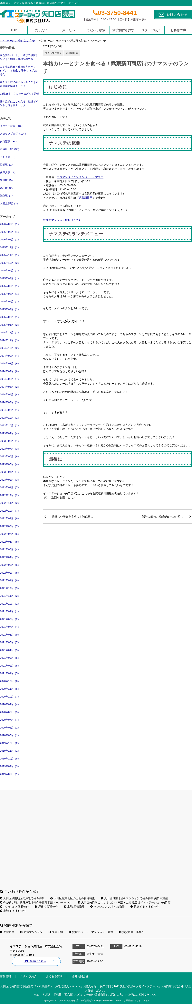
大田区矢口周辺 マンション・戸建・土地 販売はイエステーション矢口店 (124, 902)
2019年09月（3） (10, 766)
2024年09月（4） (10, 355)
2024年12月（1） (10, 332)
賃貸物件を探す (123, 30)
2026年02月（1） (10, 231)
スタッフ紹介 (150, 30)
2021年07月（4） (10, 626)
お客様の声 (178, 30)
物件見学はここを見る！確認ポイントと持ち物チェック (19, 103)
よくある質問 (54, 976)
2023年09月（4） (10, 433)
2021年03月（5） (10, 657)
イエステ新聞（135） (12, 126)
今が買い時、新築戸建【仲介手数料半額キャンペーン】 (36, 902)
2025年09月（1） (10, 270)
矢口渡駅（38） (9, 141)
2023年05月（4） (10, 464)
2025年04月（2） (10, 301)
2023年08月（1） (10, 440)
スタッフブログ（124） (13, 133)
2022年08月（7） (10, 526)
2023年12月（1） (10, 417)
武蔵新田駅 (72, 53)
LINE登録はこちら (35, 961)
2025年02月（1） (10, 317)
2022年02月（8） (10, 572)
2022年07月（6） (10, 533)
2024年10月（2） (10, 347)
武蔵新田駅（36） (10, 149)
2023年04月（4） (10, 471)
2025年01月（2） (10, 324)
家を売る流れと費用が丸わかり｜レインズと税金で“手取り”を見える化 (19, 70)
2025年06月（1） (10, 286)
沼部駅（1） (7, 164)
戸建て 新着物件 (46, 906)
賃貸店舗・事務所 (131, 932)
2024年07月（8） (10, 371)
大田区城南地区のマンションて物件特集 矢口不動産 (134, 898)
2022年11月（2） (10, 502)
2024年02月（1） (10, 409)
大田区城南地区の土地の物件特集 (72, 898)
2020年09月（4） (10, 704)
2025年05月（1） (10, 293)
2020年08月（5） (10, 712)
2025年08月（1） (10, 278)
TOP (14, 30)
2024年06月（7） (10, 378)
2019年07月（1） (10, 774)
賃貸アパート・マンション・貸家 (91, 932)
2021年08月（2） (10, 619)
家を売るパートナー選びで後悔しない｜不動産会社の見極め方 (19, 57)
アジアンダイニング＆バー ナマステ (80, 177)
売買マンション (31, 932)
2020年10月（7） (10, 696)
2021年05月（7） (10, 642)
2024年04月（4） (10, 394)
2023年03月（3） (10, 479)
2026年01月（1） (10, 239)
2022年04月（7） (10, 557)
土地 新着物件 (74, 906)
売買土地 (56, 932)
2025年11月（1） (10, 255)
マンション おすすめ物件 (107, 906)
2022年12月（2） (10, 495)
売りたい (41, 30)
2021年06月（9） (10, 634)
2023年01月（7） (10, 487)
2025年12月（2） (10, 247)
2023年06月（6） (10, 456)
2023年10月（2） (10, 425)
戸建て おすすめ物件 (144, 906)
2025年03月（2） (10, 309)
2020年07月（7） (10, 719)
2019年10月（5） (10, 758)
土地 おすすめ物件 (13, 910)
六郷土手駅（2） (9, 203)
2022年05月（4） (10, 549)
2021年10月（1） (10, 603)
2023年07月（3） (10, 448)
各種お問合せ (80, 976)
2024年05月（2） (10, 386)
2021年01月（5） (10, 673)
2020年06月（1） (10, 727)
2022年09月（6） (10, 518)
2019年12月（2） (10, 743)
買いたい (68, 30)
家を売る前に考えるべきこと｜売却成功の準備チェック (19, 84)
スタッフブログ (53, 53)
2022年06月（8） (10, 541)
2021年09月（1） (10, 611)
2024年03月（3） (10, 402)
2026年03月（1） (10, 224)
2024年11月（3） (10, 340)
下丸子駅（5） (8, 157)
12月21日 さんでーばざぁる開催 (19, 93)
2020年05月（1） (10, 735)
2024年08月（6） (10, 363)
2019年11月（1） (10, 750)
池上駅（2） (7, 187)
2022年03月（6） (10, 564)
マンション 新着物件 (14, 906)
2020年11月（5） (10, 688)
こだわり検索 (96, 30)
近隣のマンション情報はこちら (62, 220)
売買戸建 (7, 932)
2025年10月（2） (10, 262)
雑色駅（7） (7, 195)
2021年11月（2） (10, 595)
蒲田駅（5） (7, 180)
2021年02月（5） (10, 665)
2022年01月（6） (10, 580)
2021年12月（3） (10, 588)
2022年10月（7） (10, 510)
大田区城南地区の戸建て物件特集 (22, 898)
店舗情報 (5, 976)
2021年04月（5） (10, 650)
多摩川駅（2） (8, 172)
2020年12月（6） (10, 681)
